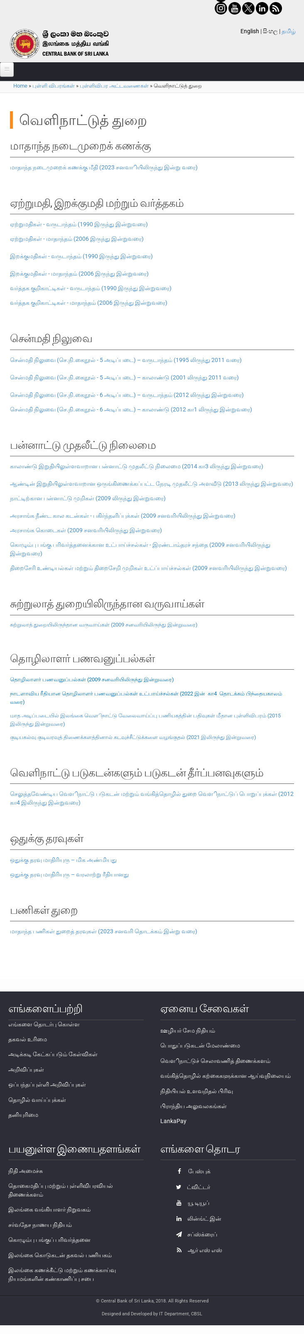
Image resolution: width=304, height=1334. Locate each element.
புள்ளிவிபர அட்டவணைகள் (114, 86)
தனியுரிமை (23, 1114)
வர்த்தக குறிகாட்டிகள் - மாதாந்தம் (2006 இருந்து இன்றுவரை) (88, 302)
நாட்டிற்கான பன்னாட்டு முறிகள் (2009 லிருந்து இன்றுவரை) (88, 498)
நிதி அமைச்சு (25, 1171)
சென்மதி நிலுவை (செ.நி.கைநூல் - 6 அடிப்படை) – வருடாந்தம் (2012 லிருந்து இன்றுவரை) (127, 395)
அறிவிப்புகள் (26, 1069)
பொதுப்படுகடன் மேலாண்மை (200, 1045)
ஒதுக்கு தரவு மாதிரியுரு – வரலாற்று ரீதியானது (69, 874)
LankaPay (173, 1121)
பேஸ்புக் (191, 1171)
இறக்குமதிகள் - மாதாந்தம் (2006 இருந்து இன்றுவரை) (79, 273)
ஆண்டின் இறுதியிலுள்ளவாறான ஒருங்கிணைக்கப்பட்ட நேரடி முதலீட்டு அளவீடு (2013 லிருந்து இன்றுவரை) (151, 483)
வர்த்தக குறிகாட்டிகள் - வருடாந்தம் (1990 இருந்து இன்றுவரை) (91, 288)
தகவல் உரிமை (27, 1039)
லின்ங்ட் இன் (196, 1218)
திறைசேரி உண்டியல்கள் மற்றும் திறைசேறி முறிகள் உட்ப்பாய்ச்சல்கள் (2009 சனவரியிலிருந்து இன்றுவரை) (148, 568)
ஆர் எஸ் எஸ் (197, 1250)
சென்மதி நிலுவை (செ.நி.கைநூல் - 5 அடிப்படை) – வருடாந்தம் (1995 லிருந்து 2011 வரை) (126, 360)
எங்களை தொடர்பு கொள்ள (44, 1024)
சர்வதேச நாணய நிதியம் (40, 1224)
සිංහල (270, 31)
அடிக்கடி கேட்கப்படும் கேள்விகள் (53, 1054)
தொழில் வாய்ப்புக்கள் (37, 1100)
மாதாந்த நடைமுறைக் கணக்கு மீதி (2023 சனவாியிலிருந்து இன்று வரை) (104, 167)
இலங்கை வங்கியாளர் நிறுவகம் (49, 1209)
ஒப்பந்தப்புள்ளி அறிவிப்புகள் (47, 1084)
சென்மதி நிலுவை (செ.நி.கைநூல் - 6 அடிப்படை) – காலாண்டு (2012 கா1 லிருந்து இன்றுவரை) (131, 409)
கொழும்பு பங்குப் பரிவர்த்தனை (49, 1239)
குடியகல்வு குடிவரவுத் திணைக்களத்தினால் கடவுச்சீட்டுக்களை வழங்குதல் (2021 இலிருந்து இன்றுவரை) (133, 737)
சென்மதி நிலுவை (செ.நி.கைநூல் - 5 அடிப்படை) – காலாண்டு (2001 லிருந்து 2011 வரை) (124, 377)
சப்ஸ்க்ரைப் (194, 1234)
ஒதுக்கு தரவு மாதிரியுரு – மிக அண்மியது (63, 860)
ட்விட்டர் (191, 1187)
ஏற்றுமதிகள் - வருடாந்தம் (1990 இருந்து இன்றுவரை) (79, 224)
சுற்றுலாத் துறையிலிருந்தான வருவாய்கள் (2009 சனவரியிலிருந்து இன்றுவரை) (104, 625)
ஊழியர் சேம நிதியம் (187, 1030)
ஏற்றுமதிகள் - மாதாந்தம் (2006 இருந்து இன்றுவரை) (77, 238)
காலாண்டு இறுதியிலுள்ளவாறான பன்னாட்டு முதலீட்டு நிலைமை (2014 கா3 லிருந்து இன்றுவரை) (136, 466)
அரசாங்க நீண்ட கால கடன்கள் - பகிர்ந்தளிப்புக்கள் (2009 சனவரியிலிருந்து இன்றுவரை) (122, 515)
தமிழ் (289, 31)
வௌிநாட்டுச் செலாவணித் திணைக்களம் (215, 1060)
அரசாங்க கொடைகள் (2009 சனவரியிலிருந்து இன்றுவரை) (86, 530)
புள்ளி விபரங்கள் (53, 86)
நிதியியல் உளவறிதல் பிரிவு (196, 1091)
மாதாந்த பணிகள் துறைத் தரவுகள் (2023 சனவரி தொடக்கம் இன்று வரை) (103, 931)
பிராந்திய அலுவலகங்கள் (193, 1106)
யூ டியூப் (190, 1202)
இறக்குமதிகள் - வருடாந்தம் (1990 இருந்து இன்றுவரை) (81, 256)
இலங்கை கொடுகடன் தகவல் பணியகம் (60, 1255)
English (249, 31)
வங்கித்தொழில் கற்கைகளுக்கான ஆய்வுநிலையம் (225, 1075)
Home (20, 86)
